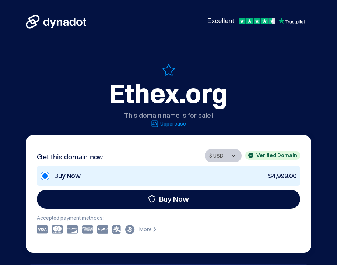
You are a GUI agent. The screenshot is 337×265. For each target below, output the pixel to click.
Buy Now (168, 199)
